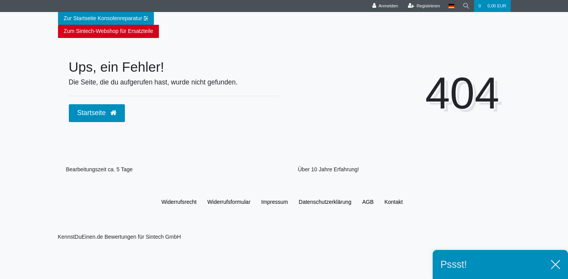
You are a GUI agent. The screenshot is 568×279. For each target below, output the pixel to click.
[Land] (451, 6)
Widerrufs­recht (178, 202)
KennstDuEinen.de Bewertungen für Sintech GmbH (119, 237)
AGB (368, 202)
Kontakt (393, 202)
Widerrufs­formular (228, 202)
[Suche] (466, 6)
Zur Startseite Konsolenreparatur (106, 18)
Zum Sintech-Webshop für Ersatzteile (109, 31)
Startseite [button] (97, 113)
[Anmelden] (385, 6)
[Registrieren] (424, 6)
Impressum (274, 202)
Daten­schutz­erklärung (325, 202)
